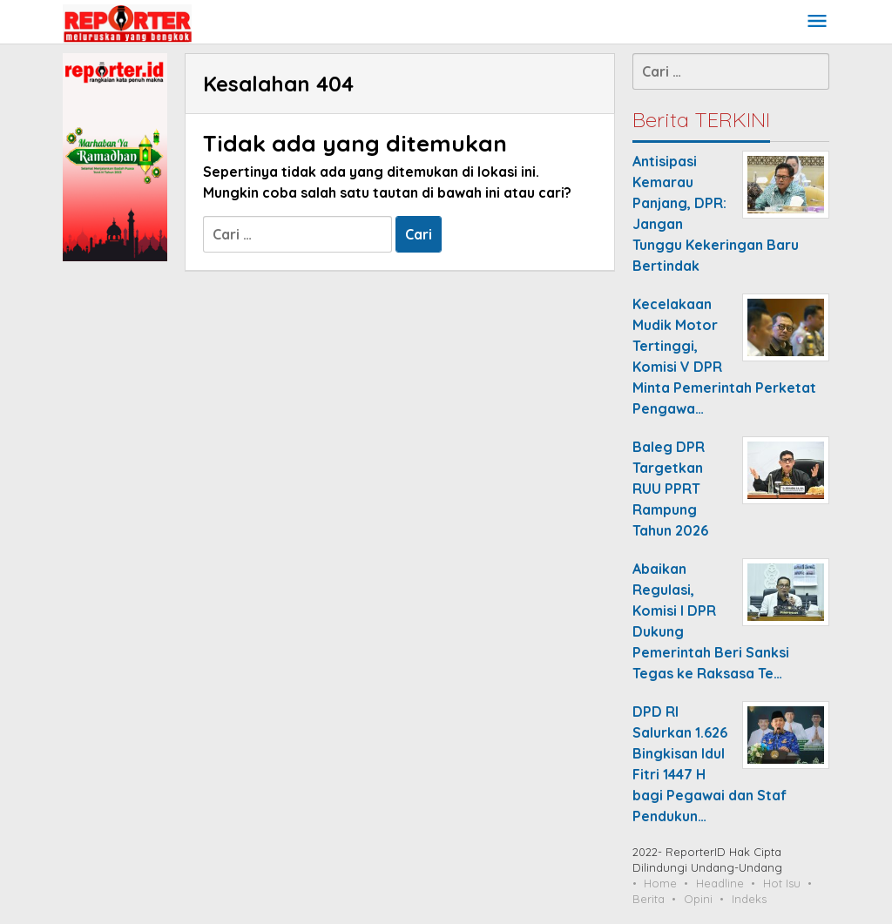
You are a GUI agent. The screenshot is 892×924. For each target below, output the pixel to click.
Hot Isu (782, 883)
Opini (698, 899)
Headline (720, 883)
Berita (648, 899)
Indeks (749, 899)
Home (660, 883)
